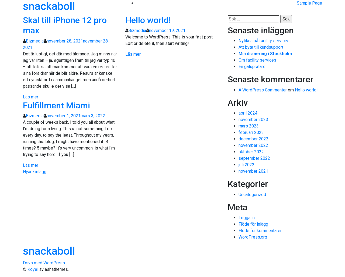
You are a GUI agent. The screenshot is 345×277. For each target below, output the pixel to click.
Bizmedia (35, 41)
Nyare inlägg (34, 171)
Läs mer (30, 97)
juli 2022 (246, 164)
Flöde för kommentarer (260, 230)
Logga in (247, 217)
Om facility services (257, 60)
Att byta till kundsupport (261, 47)
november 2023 (253, 119)
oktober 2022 (251, 151)
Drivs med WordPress (44, 262)
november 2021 (253, 171)
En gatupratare (252, 66)
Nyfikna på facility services (264, 40)
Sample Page (309, 3)
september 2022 (254, 158)
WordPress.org (253, 237)
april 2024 (248, 113)
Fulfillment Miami (56, 105)
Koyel (32, 269)
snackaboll (49, 6)
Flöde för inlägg (253, 224)
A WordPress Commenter (263, 90)
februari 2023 (251, 132)
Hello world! (148, 20)
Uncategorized (252, 194)
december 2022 (253, 138)
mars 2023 (249, 126)
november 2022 (253, 145)
